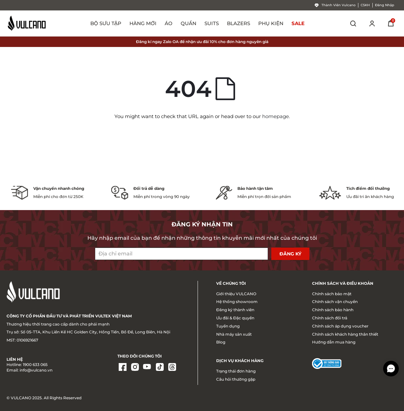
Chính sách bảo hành (332, 309)
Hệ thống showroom (237, 301)
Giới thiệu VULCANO (236, 293)
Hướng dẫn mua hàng (333, 342)
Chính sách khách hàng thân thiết (345, 334)
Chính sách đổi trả (329, 317)
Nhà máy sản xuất (234, 334)
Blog (220, 342)
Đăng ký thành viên (235, 309)
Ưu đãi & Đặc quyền (235, 317)
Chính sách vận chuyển (335, 301)
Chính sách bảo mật (332, 293)
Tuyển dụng (228, 326)
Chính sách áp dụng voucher (340, 326)
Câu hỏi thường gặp (235, 379)
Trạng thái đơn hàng (236, 371)
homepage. (276, 116)
